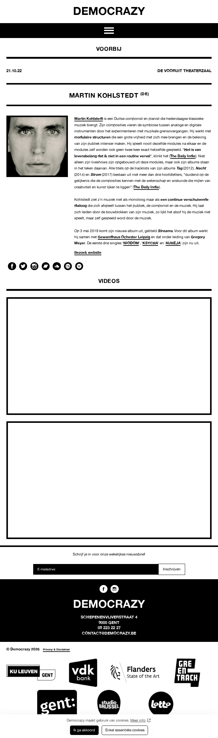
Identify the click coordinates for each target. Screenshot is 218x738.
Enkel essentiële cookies (125, 730)
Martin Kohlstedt (88, 118)
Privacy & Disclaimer (56, 649)
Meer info (138, 720)
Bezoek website (87, 252)
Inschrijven (172, 569)
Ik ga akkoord (84, 730)
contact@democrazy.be (109, 633)
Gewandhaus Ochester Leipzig (124, 237)
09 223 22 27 (109, 627)
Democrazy (109, 10)
